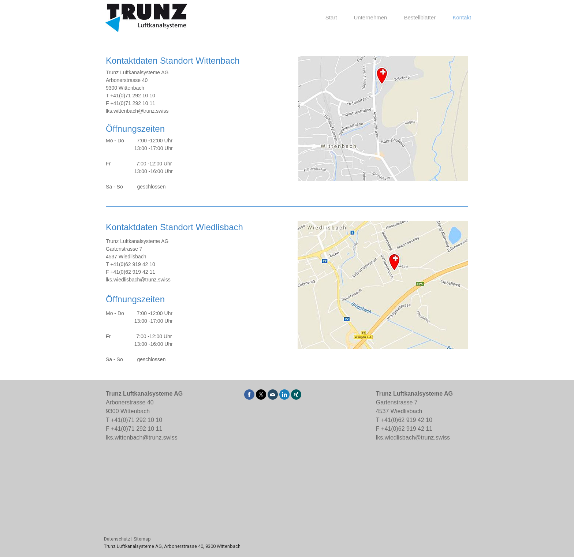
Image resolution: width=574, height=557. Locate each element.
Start (331, 17)
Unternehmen (370, 17)
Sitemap (142, 539)
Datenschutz (117, 539)
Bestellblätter (420, 17)
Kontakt (461, 17)
